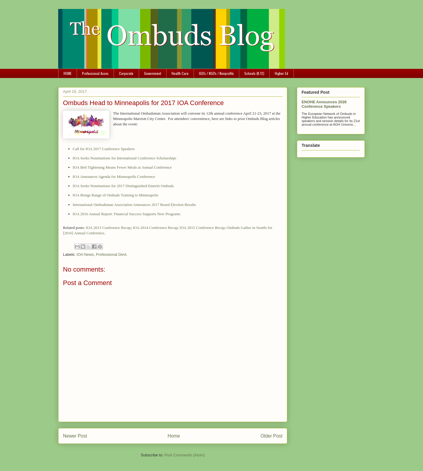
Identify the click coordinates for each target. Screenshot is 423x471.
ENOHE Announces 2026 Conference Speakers (324, 104)
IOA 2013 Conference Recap (108, 227)
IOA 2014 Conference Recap (155, 227)
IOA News (85, 254)
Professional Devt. (112, 254)
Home (174, 435)
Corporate (126, 73)
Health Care (180, 73)
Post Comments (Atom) (184, 455)
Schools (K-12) (254, 73)
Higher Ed (281, 73)
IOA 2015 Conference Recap (202, 227)
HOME (68, 73)
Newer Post (75, 435)
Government (152, 73)
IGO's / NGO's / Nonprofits (216, 73)
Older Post (271, 435)
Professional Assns (95, 73)
